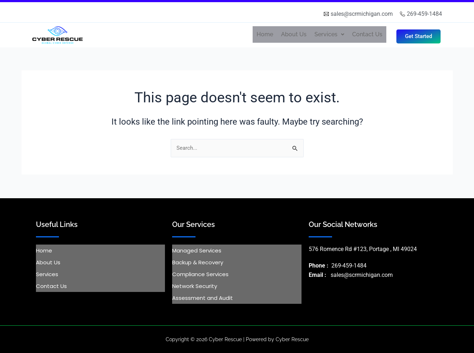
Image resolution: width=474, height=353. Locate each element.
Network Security (194, 286)
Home (265, 34)
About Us (294, 34)
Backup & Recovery (197, 262)
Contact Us (367, 34)
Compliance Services (200, 274)
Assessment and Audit (202, 298)
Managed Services (196, 250)
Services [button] (329, 34)
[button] (329, 34)
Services (47, 274)
